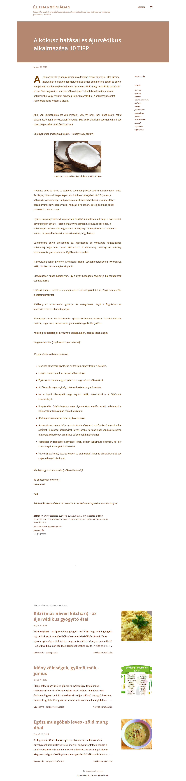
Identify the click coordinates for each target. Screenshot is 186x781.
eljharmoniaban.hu (142, 100)
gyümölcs (138, 116)
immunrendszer (140, 120)
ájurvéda (138, 90)
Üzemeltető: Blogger (93, 771)
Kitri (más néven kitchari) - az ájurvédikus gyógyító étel (65, 616)
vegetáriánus (139, 130)
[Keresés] (141, 7)
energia (137, 106)
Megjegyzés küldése (55, 707)
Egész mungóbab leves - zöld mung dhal (71, 725)
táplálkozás (139, 126)
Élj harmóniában (51, 7)
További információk (102, 653)
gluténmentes (139, 110)
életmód (138, 96)
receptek (138, 123)
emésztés (138, 103)
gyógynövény (139, 113)
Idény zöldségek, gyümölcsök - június (66, 670)
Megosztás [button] (140, 76)
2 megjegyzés (52, 653)
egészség (138, 93)
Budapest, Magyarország (50, 526)
